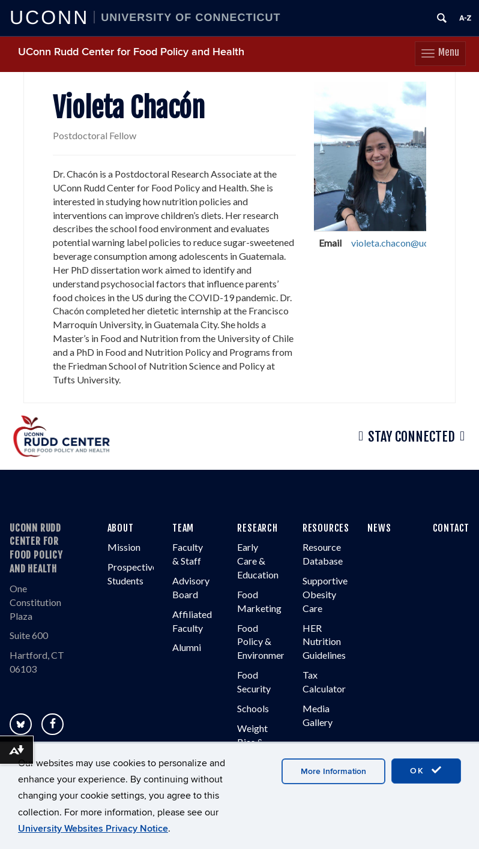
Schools (253, 708)
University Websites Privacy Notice (93, 829)
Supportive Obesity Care (325, 594)
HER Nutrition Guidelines (324, 641)
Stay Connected (411, 436)
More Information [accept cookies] (333, 771)
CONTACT (451, 528)
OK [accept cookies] (426, 770)
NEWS (379, 528)
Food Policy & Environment (263, 641)
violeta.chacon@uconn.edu (405, 242)
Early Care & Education (258, 560)
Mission (123, 547)
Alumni (186, 647)
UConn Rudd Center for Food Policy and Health (131, 52)
